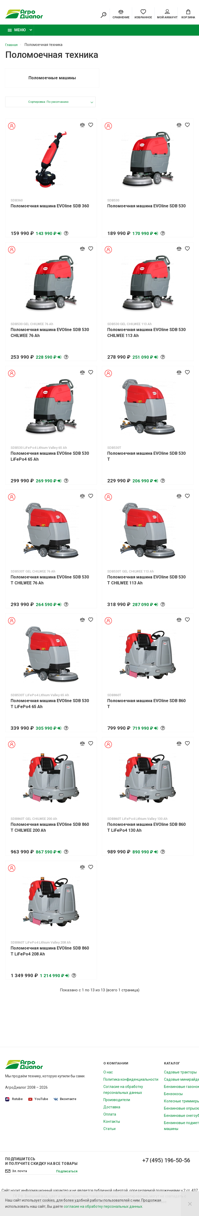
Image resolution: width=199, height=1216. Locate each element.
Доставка (111, 1111)
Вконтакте (66, 1103)
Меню (17, 33)
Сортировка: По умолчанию (48, 107)
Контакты (111, 1126)
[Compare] (121, 14)
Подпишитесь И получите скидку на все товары (41, 1165)
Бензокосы (173, 1098)
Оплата (109, 1119)
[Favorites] (143, 14)
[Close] (190, 1203)
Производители (116, 1104)
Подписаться (65, 1176)
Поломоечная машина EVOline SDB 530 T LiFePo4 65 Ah (50, 708)
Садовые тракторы (180, 1076)
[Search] (103, 15)
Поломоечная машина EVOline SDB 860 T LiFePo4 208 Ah (50, 955)
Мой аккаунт (167, 15)
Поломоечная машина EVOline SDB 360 (50, 210)
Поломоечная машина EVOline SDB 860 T (146, 708)
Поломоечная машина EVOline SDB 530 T (146, 460)
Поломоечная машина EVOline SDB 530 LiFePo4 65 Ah (50, 460)
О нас (108, 1076)
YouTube (39, 1103)
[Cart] (188, 14)
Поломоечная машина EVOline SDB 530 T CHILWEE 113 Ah (146, 584)
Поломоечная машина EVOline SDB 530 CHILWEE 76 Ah (50, 337)
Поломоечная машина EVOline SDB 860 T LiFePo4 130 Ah (146, 831)
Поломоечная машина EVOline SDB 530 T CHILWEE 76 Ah (50, 584)
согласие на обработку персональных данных (103, 1206)
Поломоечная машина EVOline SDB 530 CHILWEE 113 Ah (146, 337)
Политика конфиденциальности (130, 1084)
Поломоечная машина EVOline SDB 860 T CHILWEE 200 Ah (50, 831)
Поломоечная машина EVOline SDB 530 (146, 210)
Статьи (109, 1133)
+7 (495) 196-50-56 (162, 1165)
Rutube (14, 1103)
